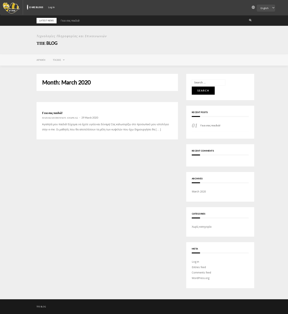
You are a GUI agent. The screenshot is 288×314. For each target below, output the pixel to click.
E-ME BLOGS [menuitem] (36, 7)
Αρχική (41, 60)
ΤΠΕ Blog (47, 43)
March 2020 (199, 191)
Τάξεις (57, 60)
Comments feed (201, 272)
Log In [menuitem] (51, 7)
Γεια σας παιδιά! (70, 20)
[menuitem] (11, 7)
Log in (195, 261)
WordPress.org (200, 278)
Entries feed (199, 267)
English (265, 8)
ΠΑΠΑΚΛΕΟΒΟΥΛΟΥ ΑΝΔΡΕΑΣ (60, 117)
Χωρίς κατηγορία (201, 226)
